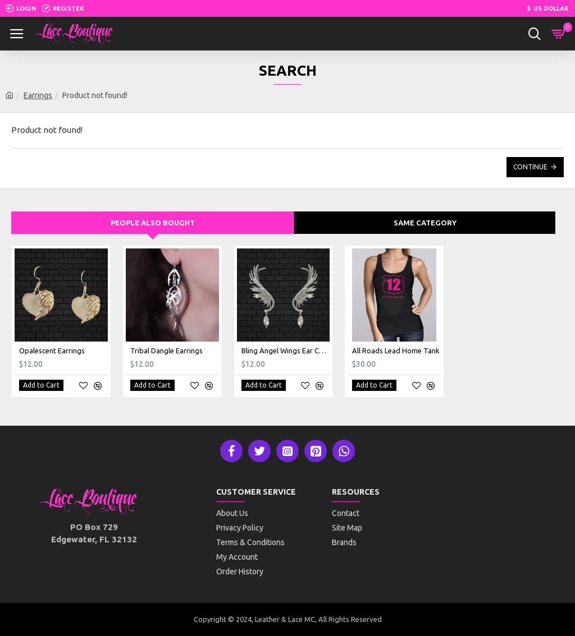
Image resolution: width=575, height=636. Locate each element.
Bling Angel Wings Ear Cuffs (285, 350)
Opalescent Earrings (52, 350)
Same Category (425, 223)
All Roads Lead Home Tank (396, 350)
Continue (530, 166)
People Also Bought (153, 223)
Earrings (38, 95)
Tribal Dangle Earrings (166, 350)
